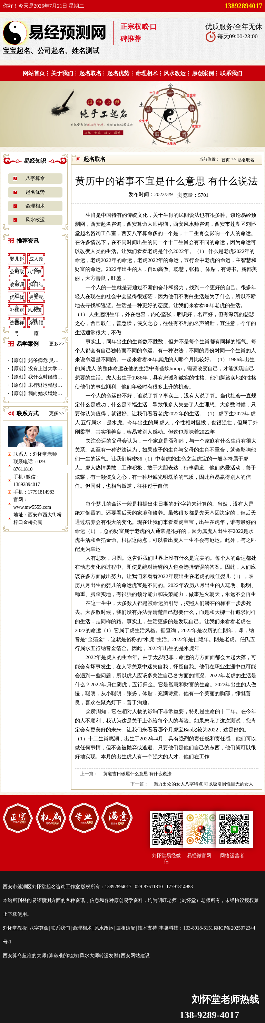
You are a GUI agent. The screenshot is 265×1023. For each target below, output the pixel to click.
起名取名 (90, 73)
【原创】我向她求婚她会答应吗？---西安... (54, 393)
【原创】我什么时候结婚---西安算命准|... (52, 376)
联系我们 (231, 73)
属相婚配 (125, 928)
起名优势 (118, 73)
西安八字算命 (137, 233)
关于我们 (62, 73)
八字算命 (35, 178)
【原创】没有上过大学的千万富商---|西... (52, 368)
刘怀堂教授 (15, 928)
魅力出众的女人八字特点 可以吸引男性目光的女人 (203, 784)
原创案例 (203, 73)
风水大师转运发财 (99, 955)
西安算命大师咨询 (147, 224)
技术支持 (147, 928)
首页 (226, 160)
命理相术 (147, 73)
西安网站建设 (135, 955)
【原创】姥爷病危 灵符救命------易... (47, 360)
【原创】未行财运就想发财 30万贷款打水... (55, 385)
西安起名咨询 (105, 224)
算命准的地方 (63, 955)
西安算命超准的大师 (24, 955)
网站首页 (34, 73)
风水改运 (175, 73)
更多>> (56, 343)
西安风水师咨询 (191, 224)
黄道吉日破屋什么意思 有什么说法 (137, 773)
